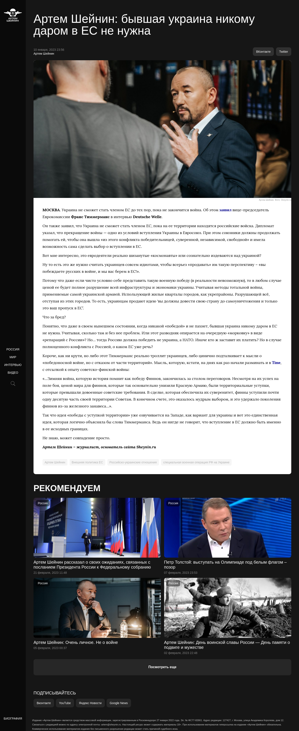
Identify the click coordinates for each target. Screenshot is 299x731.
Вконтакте (44, 703)
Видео (13, 372)
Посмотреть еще (162, 667)
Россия (12, 349)
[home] (13, 15)
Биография (13, 718)
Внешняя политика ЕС (87, 462)
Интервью (12, 365)
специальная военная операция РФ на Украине (196, 462)
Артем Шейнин (44, 53)
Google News (119, 703)
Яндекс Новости (90, 703)
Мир (12, 357)
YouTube (65, 703)
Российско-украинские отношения (133, 462)
